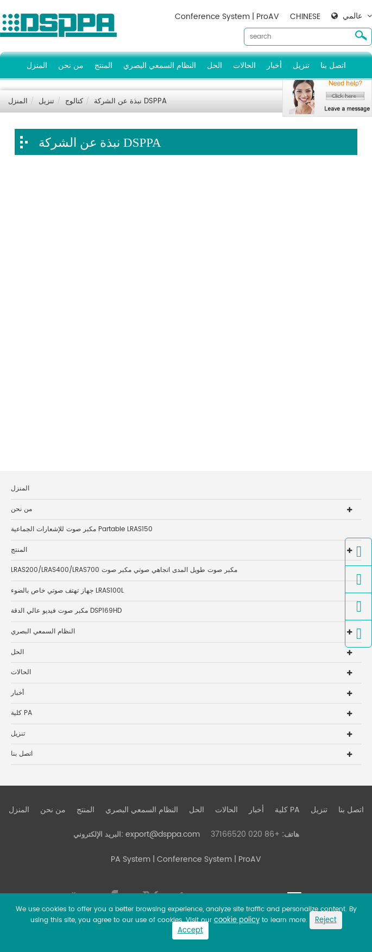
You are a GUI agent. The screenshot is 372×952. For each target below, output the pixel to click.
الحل (214, 65)
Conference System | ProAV (227, 16)
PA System (130, 859)
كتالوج (74, 101)
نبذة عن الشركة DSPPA (130, 101)
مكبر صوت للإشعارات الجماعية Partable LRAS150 (82, 529)
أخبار (274, 65)
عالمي (352, 16)
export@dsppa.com (162, 834)
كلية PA (21, 713)
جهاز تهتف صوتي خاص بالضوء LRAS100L (67, 591)
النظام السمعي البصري (159, 65)
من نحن (71, 65)
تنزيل (301, 65)
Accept (190, 930)
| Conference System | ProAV (205, 859)
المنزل (37, 65)
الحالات (244, 65)
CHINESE (305, 16)
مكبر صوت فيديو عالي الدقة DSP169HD (66, 611)
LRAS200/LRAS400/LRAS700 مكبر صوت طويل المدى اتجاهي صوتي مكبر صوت (124, 570)
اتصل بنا (333, 65)
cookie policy (237, 920)
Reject (326, 920)
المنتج (103, 65)
